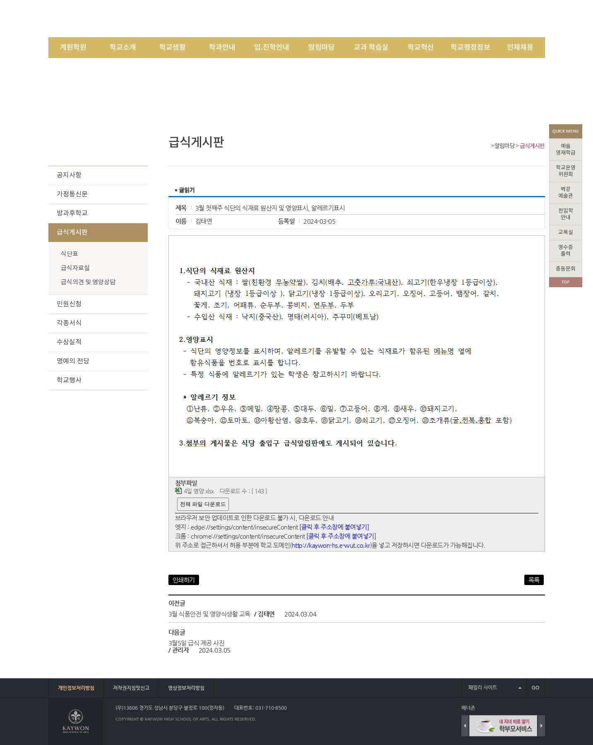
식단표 (69, 254)
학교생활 (172, 48)
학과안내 (222, 48)
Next (541, 725)
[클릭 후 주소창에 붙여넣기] (334, 526)
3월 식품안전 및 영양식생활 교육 (209, 613)
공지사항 (69, 175)
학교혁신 (421, 48)
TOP (565, 282)
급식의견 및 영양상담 (88, 282)
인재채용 (520, 48)
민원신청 (69, 304)
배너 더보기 (543, 708)
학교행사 (69, 380)
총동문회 (566, 269)
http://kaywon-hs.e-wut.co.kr (331, 545)
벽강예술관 (565, 192)
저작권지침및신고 (131, 688)
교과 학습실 (371, 48)
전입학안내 (565, 214)
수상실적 (69, 342)
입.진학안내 (271, 48)
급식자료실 (75, 268)
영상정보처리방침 (186, 688)
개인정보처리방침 (76, 688)
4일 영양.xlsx (199, 491)
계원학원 (73, 48)
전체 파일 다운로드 (203, 504)
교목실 (565, 233)
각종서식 (69, 323)
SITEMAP (477, 18)
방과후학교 (72, 213)
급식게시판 (532, 146)
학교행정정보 (470, 48)
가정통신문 (72, 194)
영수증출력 (565, 250)
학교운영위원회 (566, 171)
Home (486, 147)
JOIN (453, 18)
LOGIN (432, 18)
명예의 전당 (73, 361)
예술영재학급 (566, 149)
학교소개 (123, 48)
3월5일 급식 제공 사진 (196, 642)
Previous (464, 725)
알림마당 (321, 48)
